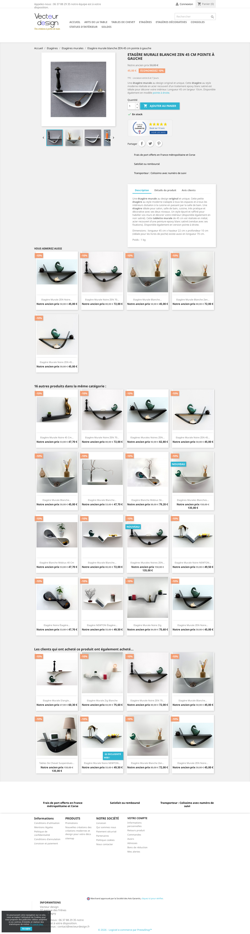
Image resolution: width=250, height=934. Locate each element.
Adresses (132, 843)
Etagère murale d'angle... (57, 700)
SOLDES (106, 27)
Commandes (134, 834)
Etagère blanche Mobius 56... (147, 500)
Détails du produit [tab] (165, 190)
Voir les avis (158, 132)
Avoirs (130, 838)
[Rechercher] (195, 16)
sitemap (69, 838)
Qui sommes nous (106, 827)
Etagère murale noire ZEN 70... (102, 299)
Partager (142, 143)
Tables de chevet (123, 22)
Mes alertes (133, 851)
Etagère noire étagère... (57, 625)
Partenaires (102, 835)
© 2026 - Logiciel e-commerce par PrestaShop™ (125, 929)
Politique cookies (105, 840)
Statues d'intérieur (83, 27)
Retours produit (136, 830)
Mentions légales (43, 827)
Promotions (71, 823)
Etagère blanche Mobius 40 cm (57, 562)
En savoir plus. (36, 924)
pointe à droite (160, 92)
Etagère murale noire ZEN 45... (57, 362)
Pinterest (159, 143)
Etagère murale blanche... (147, 299)
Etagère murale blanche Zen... (193, 299)
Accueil (74, 22)
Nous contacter (104, 844)
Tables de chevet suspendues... (56, 763)
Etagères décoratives (171, 22)
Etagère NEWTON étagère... (102, 625)
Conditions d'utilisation (47, 823)
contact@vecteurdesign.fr (74, 926)
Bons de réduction (137, 847)
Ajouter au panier (160, 106)
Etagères (145, 22)
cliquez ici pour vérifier (152, 898)
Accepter (26, 929)
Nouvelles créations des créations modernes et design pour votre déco (78, 831)
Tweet (150, 143)
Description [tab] (142, 190)
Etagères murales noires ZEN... (147, 437)
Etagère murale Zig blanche (102, 700)
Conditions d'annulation (47, 839)
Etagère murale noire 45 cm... (57, 437)
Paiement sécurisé (106, 831)
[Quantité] (131, 106)
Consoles (198, 22)
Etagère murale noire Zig (147, 625)
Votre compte (137, 818)
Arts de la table (95, 22)
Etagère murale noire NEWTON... (193, 562)
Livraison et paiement (46, 843)
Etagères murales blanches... (193, 500)
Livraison (101, 823)
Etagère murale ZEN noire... (56, 299)
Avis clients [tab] (189, 190)
